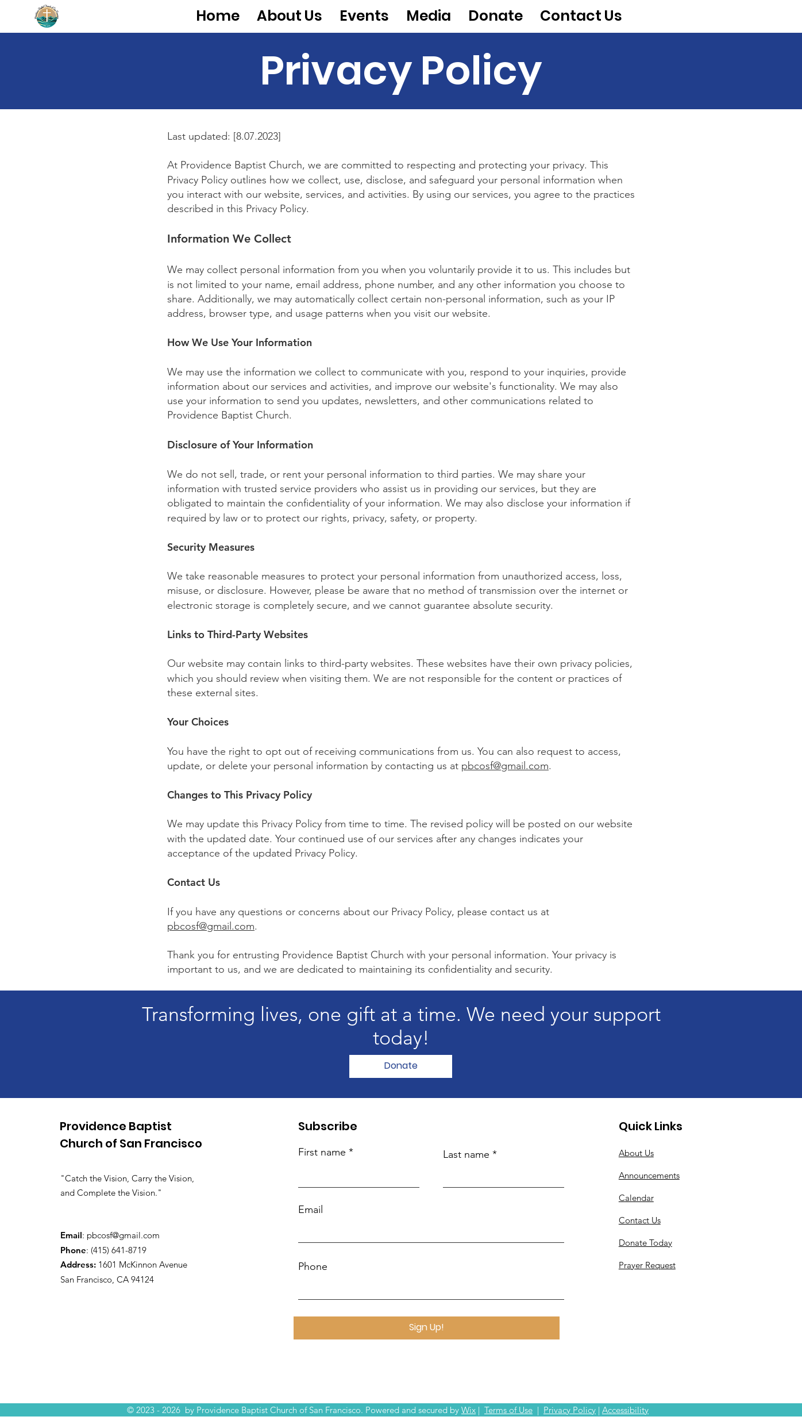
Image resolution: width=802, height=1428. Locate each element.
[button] (289, 16)
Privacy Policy (569, 1409)
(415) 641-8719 (118, 1250)
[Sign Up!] (427, 1327)
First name (322, 1152)
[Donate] (400, 1066)
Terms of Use (508, 1409)
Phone (312, 1266)
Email (310, 1209)
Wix (468, 1409)
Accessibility (625, 1409)
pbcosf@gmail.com (505, 765)
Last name (466, 1154)
